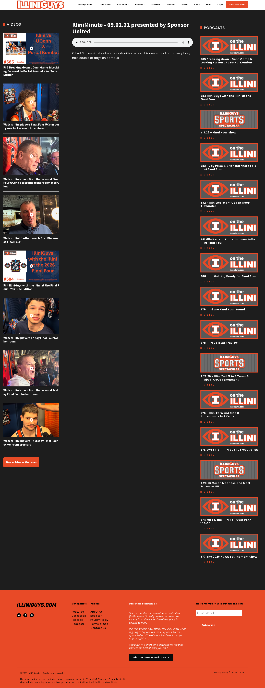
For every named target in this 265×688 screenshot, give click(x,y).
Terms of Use (99, 624)
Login (220, 4)
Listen (209, 68)
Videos (184, 4)
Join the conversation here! (151, 657)
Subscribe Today (237, 4)
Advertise (155, 4)
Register (96, 616)
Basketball (122, 4)
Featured (78, 612)
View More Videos (21, 462)
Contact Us (98, 628)
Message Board (85, 4)
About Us (96, 612)
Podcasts (171, 4)
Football (139, 4)
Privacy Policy (99, 620)
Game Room (105, 4)
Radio (197, 4)
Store (208, 4)
